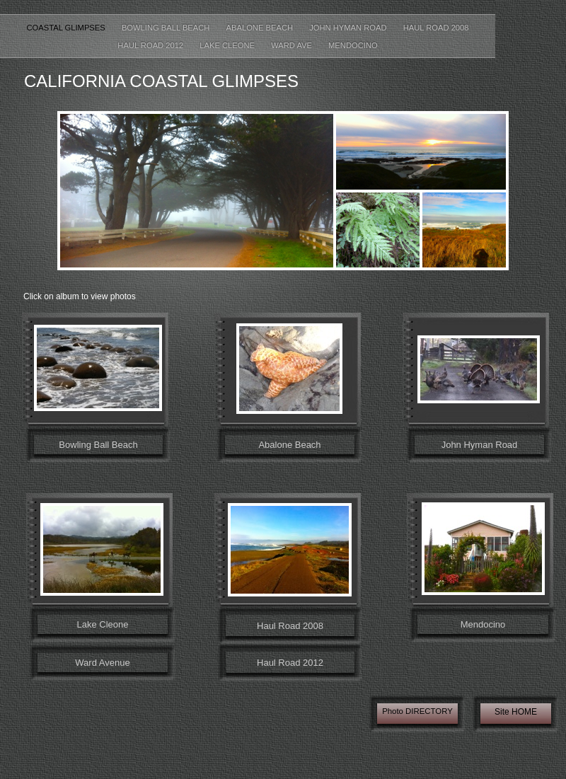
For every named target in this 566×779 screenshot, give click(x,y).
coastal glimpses (66, 27)
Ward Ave (292, 45)
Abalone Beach (261, 27)
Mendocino (353, 45)
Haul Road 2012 (151, 45)
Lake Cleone (228, 45)
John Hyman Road (349, 27)
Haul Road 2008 (436, 27)
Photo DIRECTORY (417, 711)
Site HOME (516, 712)
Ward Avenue (102, 662)
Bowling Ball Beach (167, 27)
